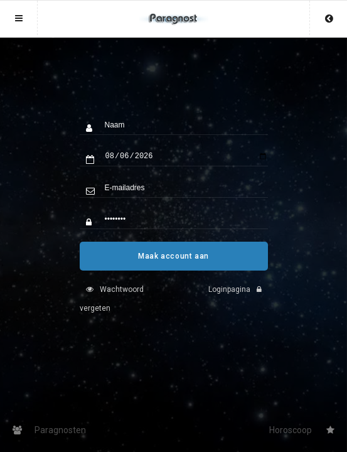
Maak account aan (173, 265)
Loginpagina (238, 298)
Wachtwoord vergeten (112, 308)
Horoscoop (301, 430)
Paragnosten (49, 430)
